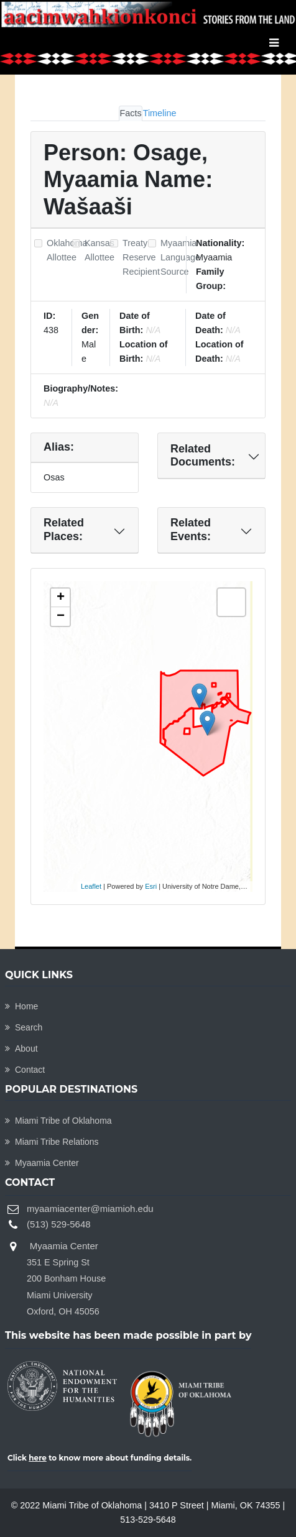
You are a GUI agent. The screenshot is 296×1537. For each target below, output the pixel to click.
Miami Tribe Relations (52, 1142)
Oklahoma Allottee (67, 250)
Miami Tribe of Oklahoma (58, 1121)
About (21, 1048)
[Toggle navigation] (274, 43)
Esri (151, 886)
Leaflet (91, 886)
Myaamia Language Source (180, 257)
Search (23, 1027)
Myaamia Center (42, 1163)
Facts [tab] (130, 113)
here (38, 1457)
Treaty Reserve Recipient (141, 257)
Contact (25, 1070)
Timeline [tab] (160, 113)
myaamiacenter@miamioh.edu (90, 1208)
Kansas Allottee (99, 250)
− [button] (61, 616)
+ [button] (61, 598)
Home (21, 1006)
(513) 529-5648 (59, 1224)
